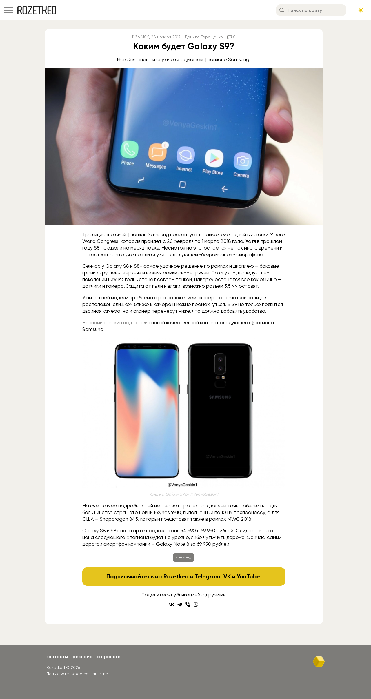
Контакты (57, 656)
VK (227, 576)
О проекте (109, 656)
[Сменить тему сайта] (361, 10)
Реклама (82, 656)
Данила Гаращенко (204, 37)
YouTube (248, 576)
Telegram (207, 576)
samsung (183, 557)
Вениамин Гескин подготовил (116, 322)
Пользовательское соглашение (77, 673)
